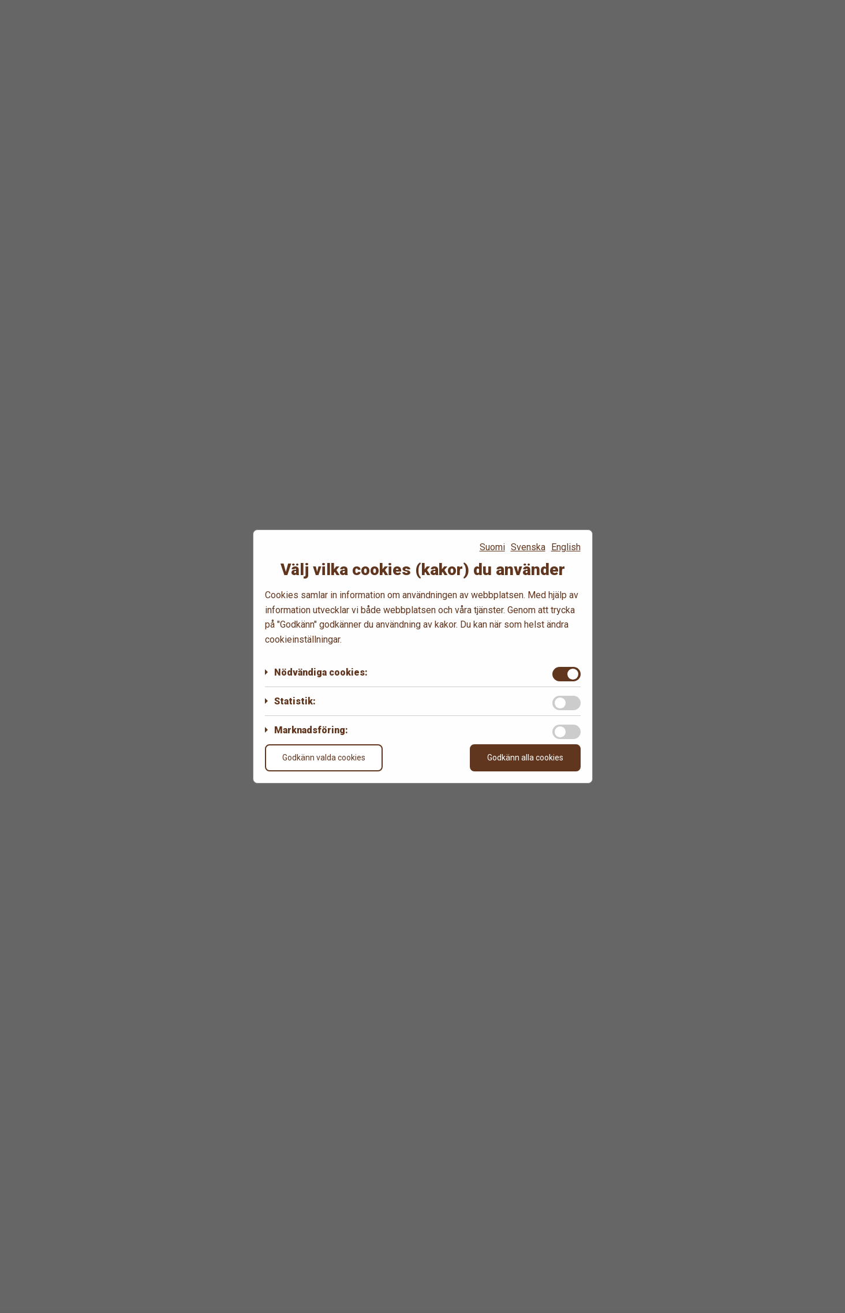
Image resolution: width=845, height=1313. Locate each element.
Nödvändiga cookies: (321, 672)
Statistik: (295, 701)
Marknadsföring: (311, 730)
